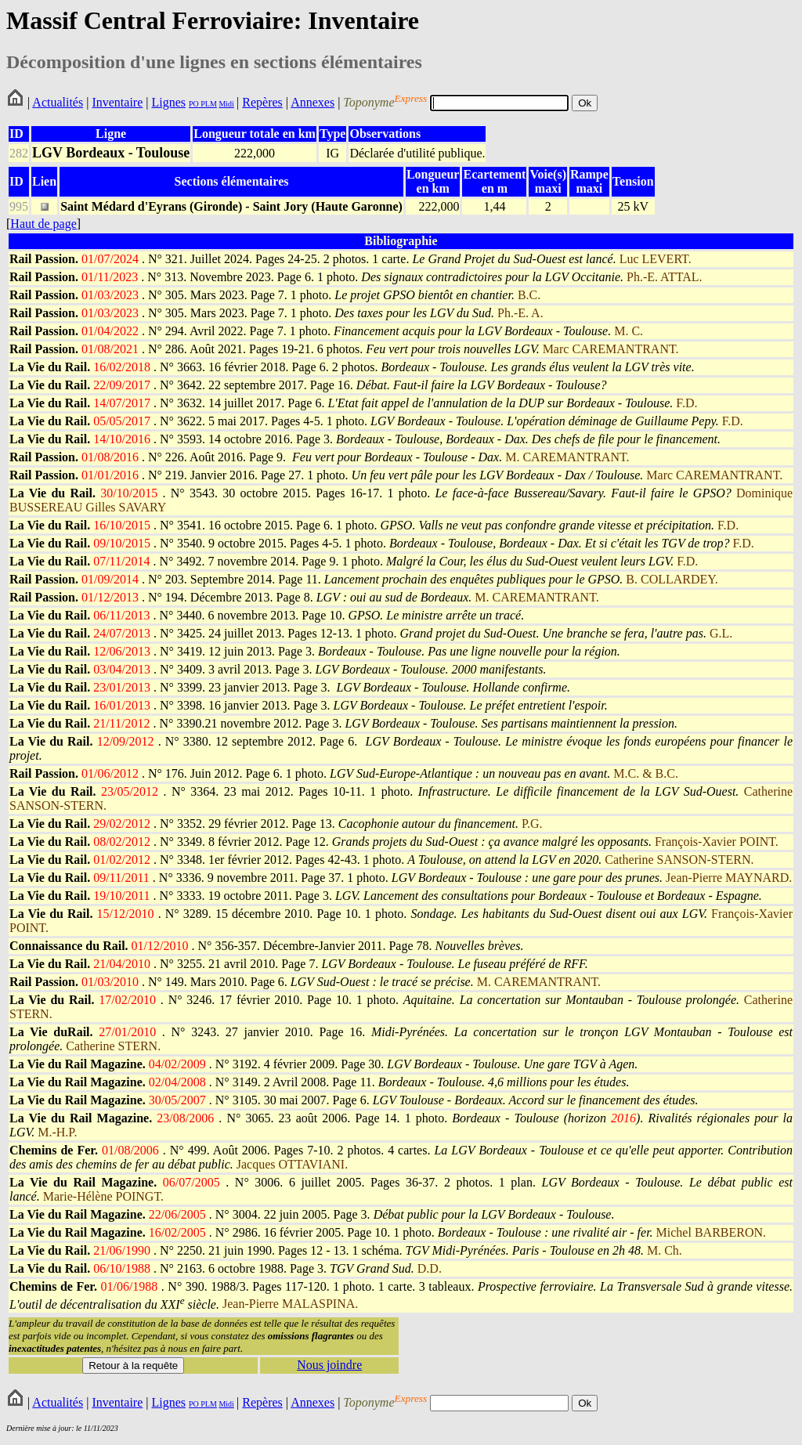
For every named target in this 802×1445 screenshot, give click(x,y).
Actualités (57, 102)
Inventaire (117, 102)
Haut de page (43, 223)
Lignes (168, 102)
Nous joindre (329, 1364)
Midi (226, 103)
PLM (208, 103)
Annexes (312, 102)
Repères (262, 102)
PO (194, 103)
